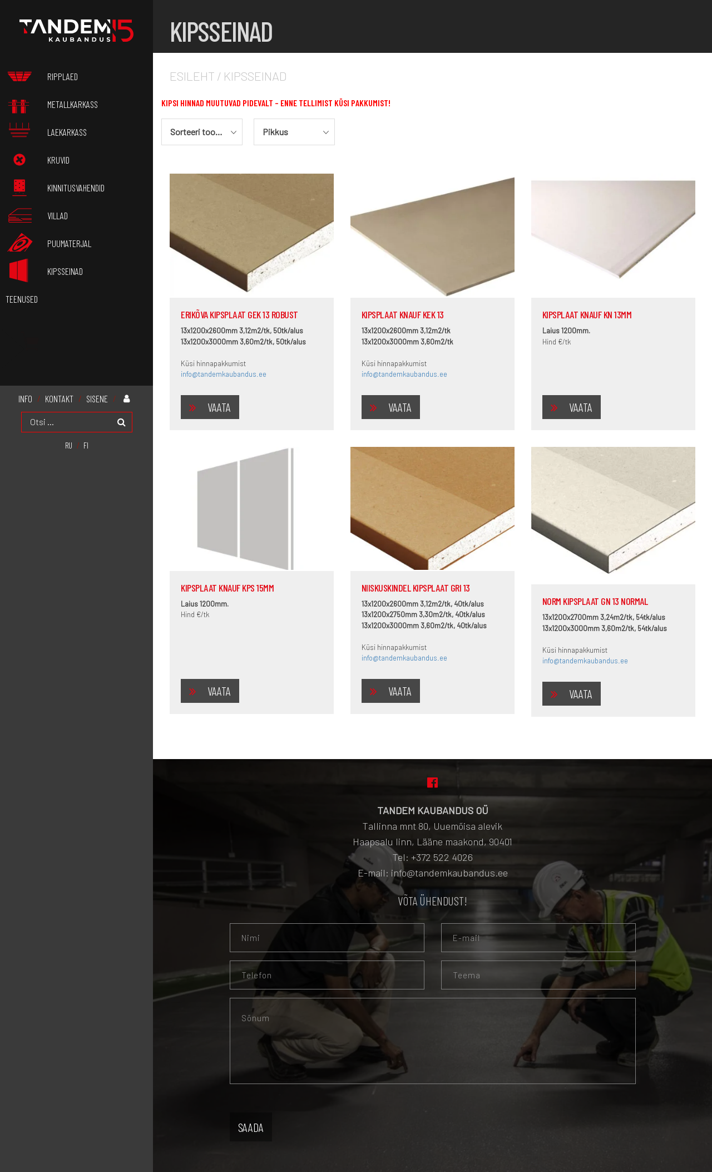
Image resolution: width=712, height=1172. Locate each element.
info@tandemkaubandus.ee (223, 374)
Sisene (97, 394)
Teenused (22, 295)
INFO (25, 394)
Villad (78, 212)
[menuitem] (69, 440)
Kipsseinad (86, 268)
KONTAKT (59, 394)
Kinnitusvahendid (76, 189)
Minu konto (129, 394)
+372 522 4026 (442, 857)
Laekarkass (67, 135)
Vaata (219, 407)
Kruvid (79, 158)
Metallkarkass (93, 103)
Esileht (192, 75)
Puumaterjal (69, 244)
